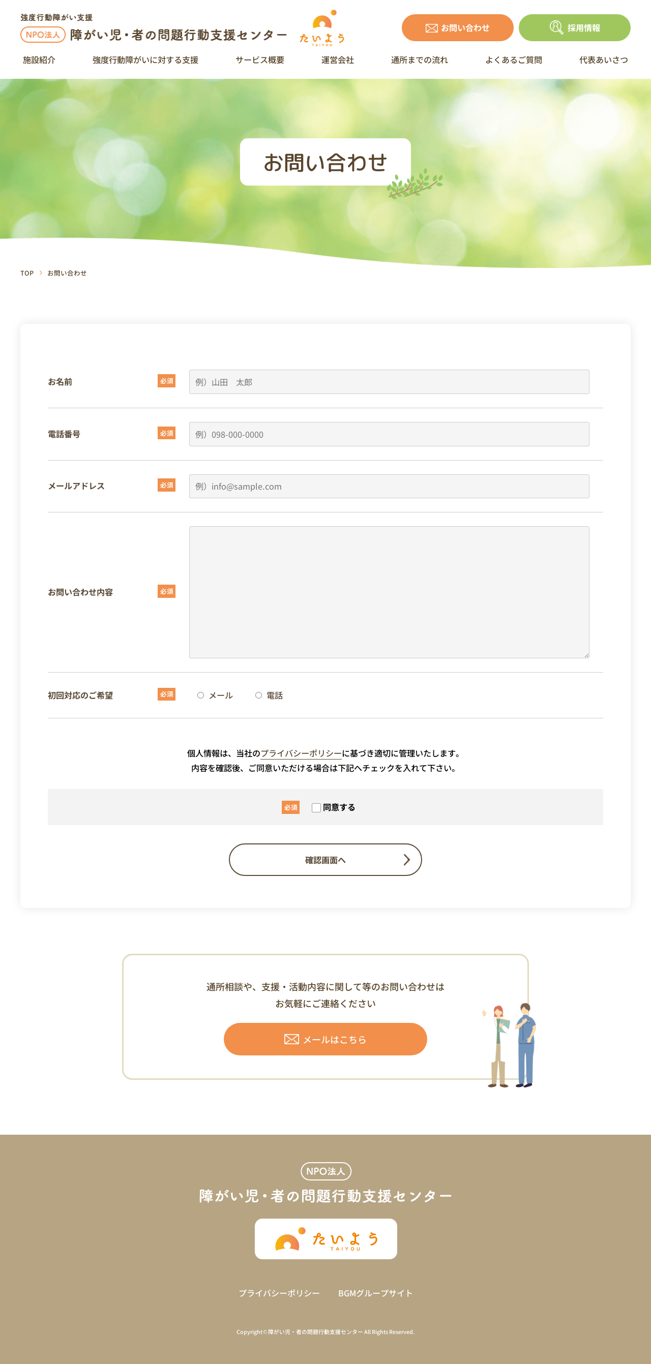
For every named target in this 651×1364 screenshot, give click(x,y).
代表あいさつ (603, 59)
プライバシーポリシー (301, 753)
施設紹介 (39, 59)
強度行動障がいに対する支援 (145, 59)
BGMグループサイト (375, 1293)
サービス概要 (259, 59)
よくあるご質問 (513, 59)
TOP (27, 273)
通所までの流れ (419, 59)
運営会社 (337, 59)
